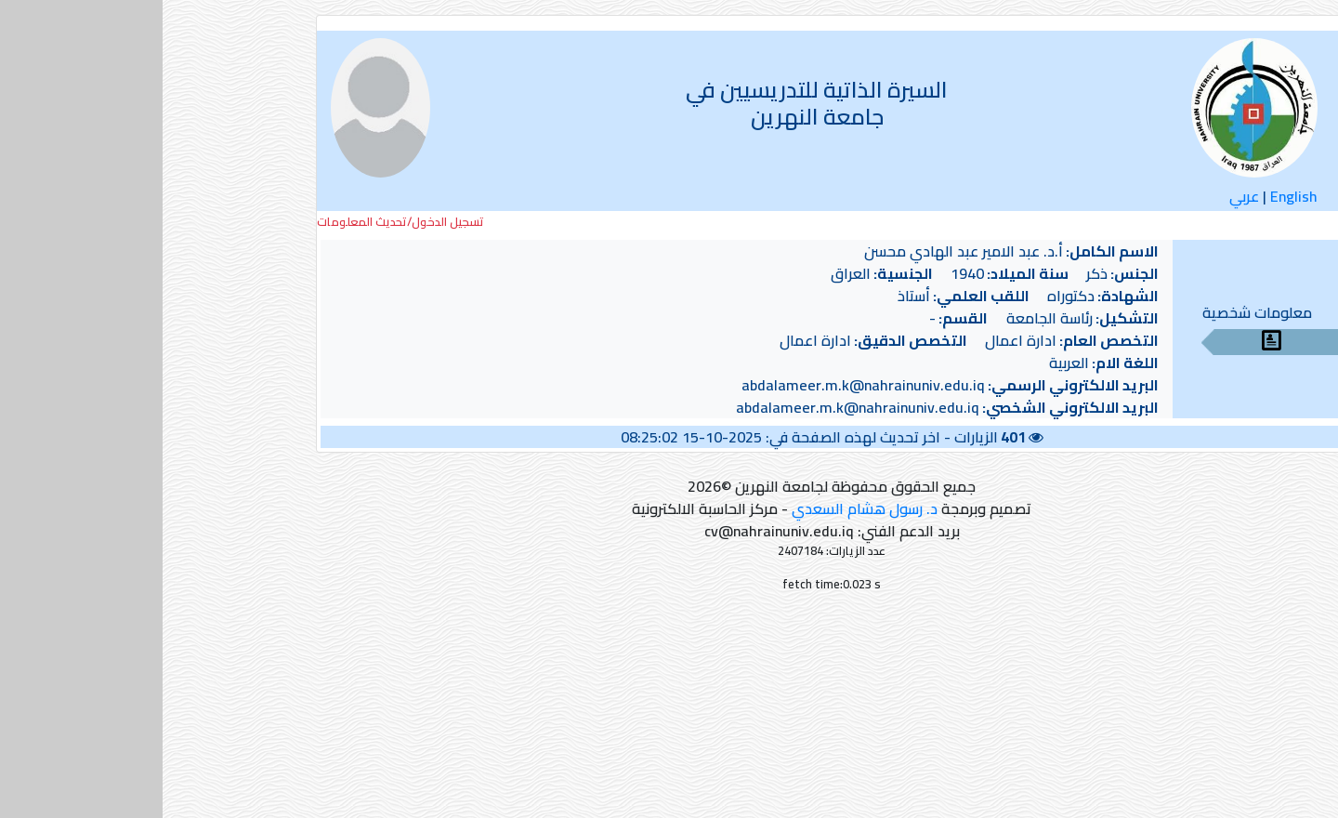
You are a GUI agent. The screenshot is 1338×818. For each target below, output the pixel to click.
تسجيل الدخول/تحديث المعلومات (237, 222)
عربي (1081, 196)
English (1131, 196)
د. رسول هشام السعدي (702, 508)
